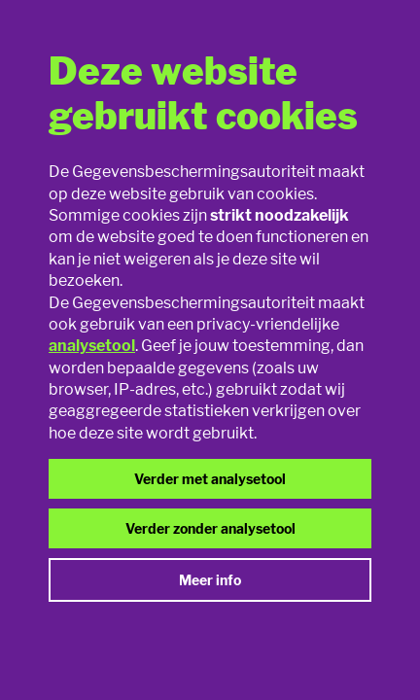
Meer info (210, 580)
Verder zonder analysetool (210, 528)
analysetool (92, 345)
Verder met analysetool (210, 479)
